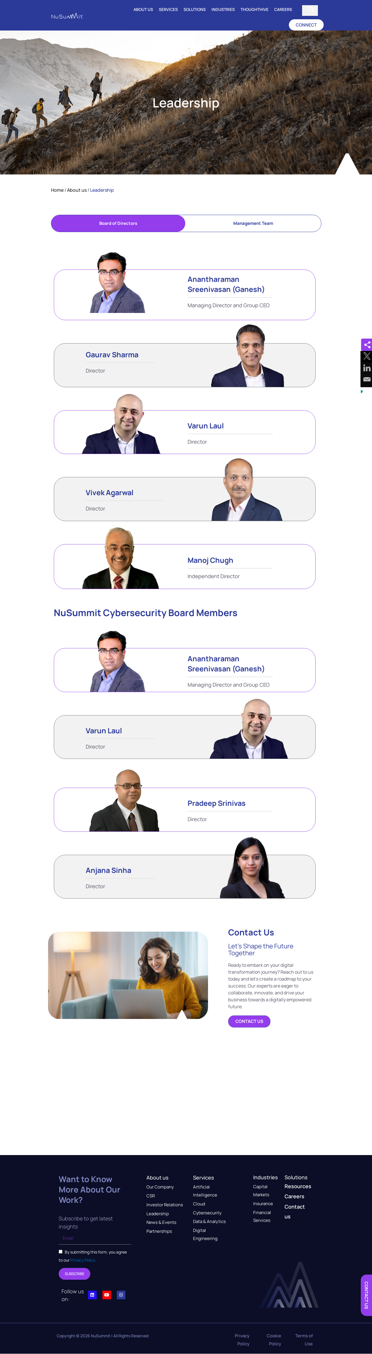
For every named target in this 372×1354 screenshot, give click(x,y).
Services (168, 9)
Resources (298, 1186)
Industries (223, 9)
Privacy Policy (82, 1260)
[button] (306, 25)
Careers (283, 9)
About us (143, 9)
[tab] (118, 223)
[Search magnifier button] (312, 9)
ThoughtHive (254, 9)
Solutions (195, 9)
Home (57, 190)
